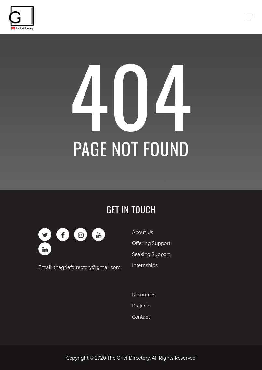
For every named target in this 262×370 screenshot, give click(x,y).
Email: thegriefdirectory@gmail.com (79, 267)
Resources (143, 295)
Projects (141, 306)
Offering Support (151, 243)
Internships (145, 265)
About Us (142, 232)
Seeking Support (151, 254)
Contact (141, 317)
